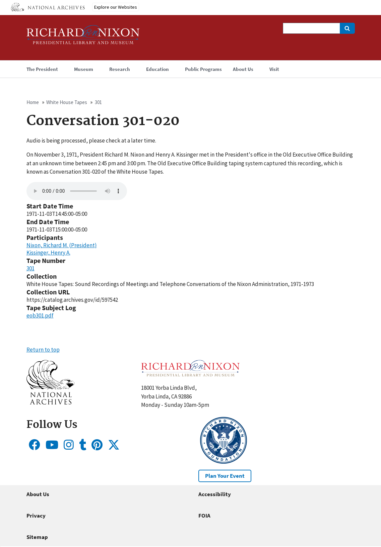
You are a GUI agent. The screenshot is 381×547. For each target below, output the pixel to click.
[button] (50, 402)
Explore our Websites (115, 7)
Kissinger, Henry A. (48, 252)
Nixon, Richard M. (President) (61, 245)
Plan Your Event (225, 475)
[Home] (83, 37)
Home (32, 102)
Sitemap (37, 537)
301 (98, 102)
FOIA (204, 515)
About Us (37, 494)
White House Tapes (66, 102)
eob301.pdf (40, 315)
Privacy (36, 515)
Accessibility (214, 494)
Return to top (43, 349)
